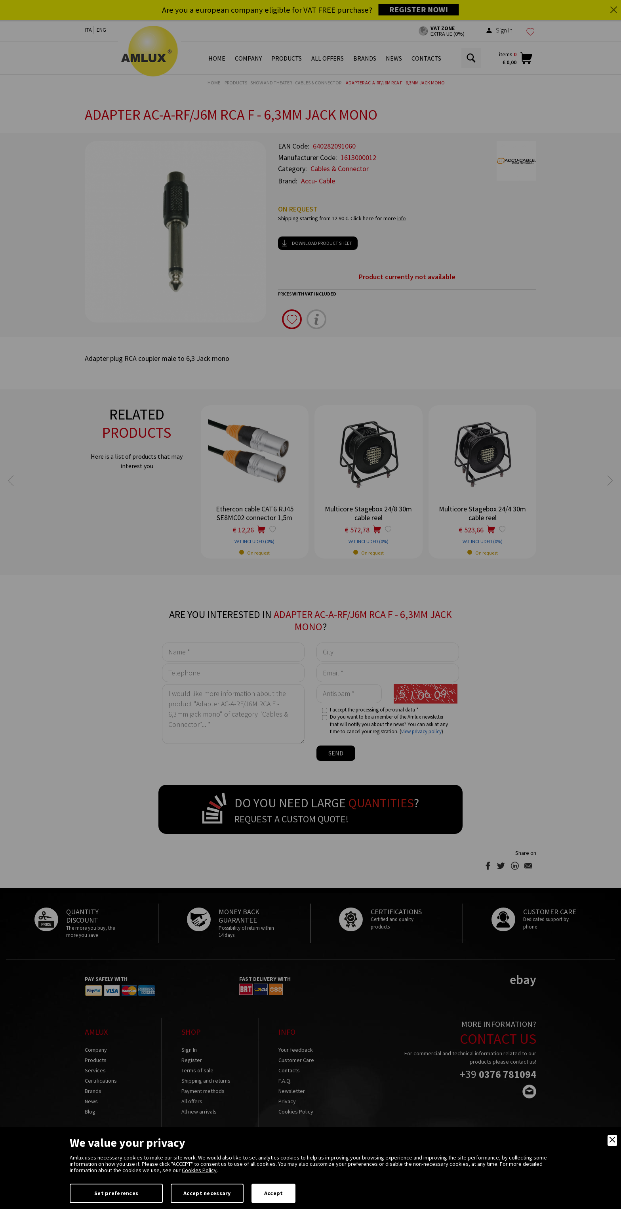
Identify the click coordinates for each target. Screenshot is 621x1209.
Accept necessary (206, 1193)
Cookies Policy (199, 1170)
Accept (273, 1193)
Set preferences (116, 1193)
